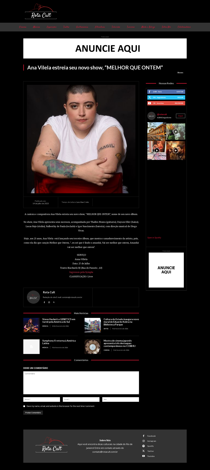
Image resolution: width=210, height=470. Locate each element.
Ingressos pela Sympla (81, 272)
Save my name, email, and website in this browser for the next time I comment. (61, 406)
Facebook (151, 436)
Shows (180, 72)
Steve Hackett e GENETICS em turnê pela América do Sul (59, 320)
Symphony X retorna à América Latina (59, 342)
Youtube (151, 456)
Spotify (150, 446)
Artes (106, 329)
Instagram (151, 441)
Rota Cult (49, 292)
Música (45, 326)
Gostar (180, 92)
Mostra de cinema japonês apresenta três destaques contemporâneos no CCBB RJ (119, 343)
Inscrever (179, 103)
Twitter (150, 451)
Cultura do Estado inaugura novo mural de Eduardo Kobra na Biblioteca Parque (121, 322)
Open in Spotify (154, 237)
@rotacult (162, 114)
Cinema (107, 350)
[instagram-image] (156, 131)
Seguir (180, 97)
